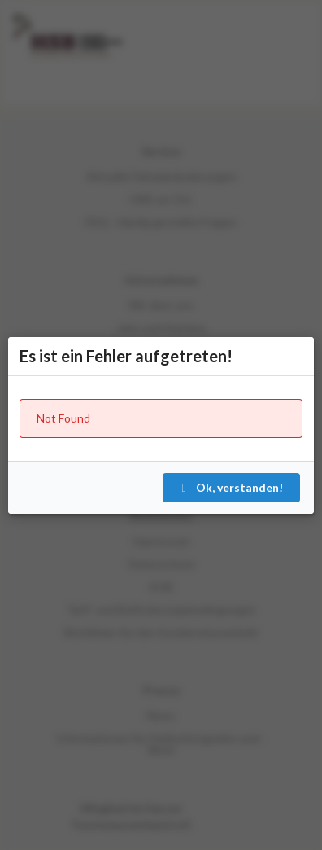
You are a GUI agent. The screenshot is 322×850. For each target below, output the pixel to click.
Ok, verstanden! (230, 486)
